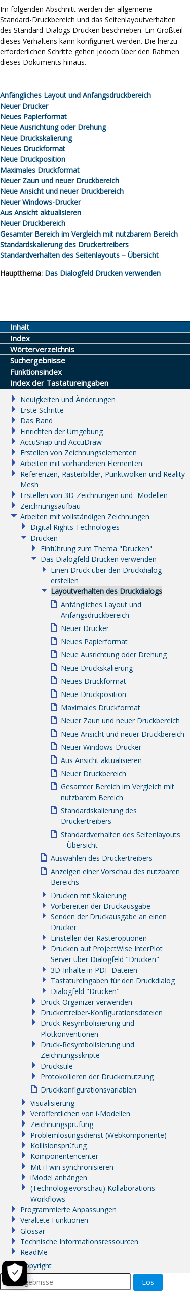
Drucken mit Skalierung (88, 895)
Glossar (32, 1231)
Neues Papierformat (33, 116)
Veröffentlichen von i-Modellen (80, 1113)
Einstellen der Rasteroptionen (99, 938)
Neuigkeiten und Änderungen (68, 399)
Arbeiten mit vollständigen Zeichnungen (84, 516)
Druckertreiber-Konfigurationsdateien (102, 1012)
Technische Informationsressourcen (79, 1241)
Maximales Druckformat (40, 170)
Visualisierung (52, 1103)
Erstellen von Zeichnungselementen (78, 452)
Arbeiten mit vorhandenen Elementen (81, 463)
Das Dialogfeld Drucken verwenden (103, 273)
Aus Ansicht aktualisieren (40, 212)
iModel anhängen (58, 1177)
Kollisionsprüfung (58, 1145)
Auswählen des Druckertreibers (102, 858)
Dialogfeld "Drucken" (85, 991)
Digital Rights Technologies (75, 527)
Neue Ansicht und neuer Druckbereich (62, 191)
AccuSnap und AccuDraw (61, 442)
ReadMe (34, 1252)
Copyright (36, 1265)
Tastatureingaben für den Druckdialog (113, 980)
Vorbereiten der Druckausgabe (100, 906)
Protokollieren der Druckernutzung (97, 1076)
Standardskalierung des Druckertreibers (64, 244)
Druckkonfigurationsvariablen (88, 1090)
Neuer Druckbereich (32, 223)
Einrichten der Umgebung (61, 431)
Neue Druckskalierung (36, 138)
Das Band (36, 420)
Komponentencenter (64, 1156)
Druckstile (57, 1066)
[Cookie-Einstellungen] (12, 1273)
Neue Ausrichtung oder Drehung (53, 127)
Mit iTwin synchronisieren (71, 1167)
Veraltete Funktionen (54, 1220)
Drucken (44, 538)
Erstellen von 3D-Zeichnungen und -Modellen (94, 495)
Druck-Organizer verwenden (86, 1002)
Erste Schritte (42, 410)
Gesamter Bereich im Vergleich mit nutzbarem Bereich (89, 234)
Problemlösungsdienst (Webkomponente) (98, 1135)
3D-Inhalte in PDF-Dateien (94, 970)
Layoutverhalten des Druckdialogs (106, 591)
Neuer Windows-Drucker (40, 202)
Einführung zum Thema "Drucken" (97, 548)
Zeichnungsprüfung (61, 1124)
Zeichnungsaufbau (50, 506)
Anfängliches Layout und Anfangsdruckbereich (75, 95)
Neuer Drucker (24, 106)
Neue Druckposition (32, 159)
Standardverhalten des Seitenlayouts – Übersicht (79, 255)
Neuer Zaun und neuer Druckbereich (59, 180)
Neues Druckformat (32, 148)
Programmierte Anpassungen (68, 1209)
